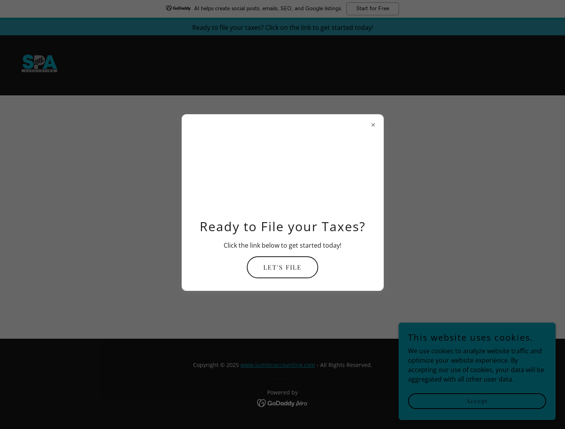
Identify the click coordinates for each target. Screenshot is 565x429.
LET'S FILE (282, 267)
